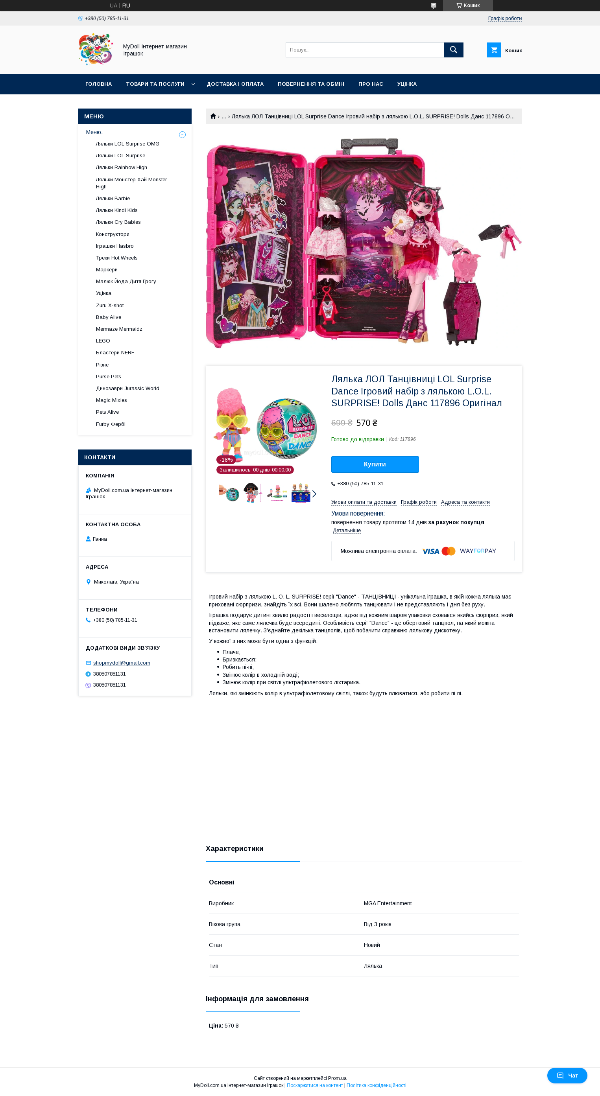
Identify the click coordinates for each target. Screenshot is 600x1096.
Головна (98, 84)
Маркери (107, 270)
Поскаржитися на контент (315, 1085)
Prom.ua (337, 1078)
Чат (567, 1075)
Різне (102, 365)
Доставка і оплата (235, 84)
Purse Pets (108, 376)
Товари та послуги (155, 84)
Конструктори (112, 234)
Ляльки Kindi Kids (117, 210)
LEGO (103, 341)
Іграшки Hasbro (115, 246)
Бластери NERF (115, 353)
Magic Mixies (111, 400)
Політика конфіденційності (376, 1085)
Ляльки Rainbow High (121, 167)
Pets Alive (107, 412)
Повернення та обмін (311, 84)
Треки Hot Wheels (117, 258)
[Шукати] (453, 49)
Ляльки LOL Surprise (120, 155)
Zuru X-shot (110, 305)
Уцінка (407, 84)
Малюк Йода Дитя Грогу (126, 281)
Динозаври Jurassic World (127, 388)
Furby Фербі (111, 424)
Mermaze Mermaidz (119, 329)
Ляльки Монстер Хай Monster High (131, 183)
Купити (375, 464)
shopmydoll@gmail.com (121, 663)
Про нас (370, 84)
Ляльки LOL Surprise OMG (127, 144)
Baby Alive (108, 317)
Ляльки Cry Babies (118, 222)
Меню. (94, 132)
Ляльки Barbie (113, 198)
